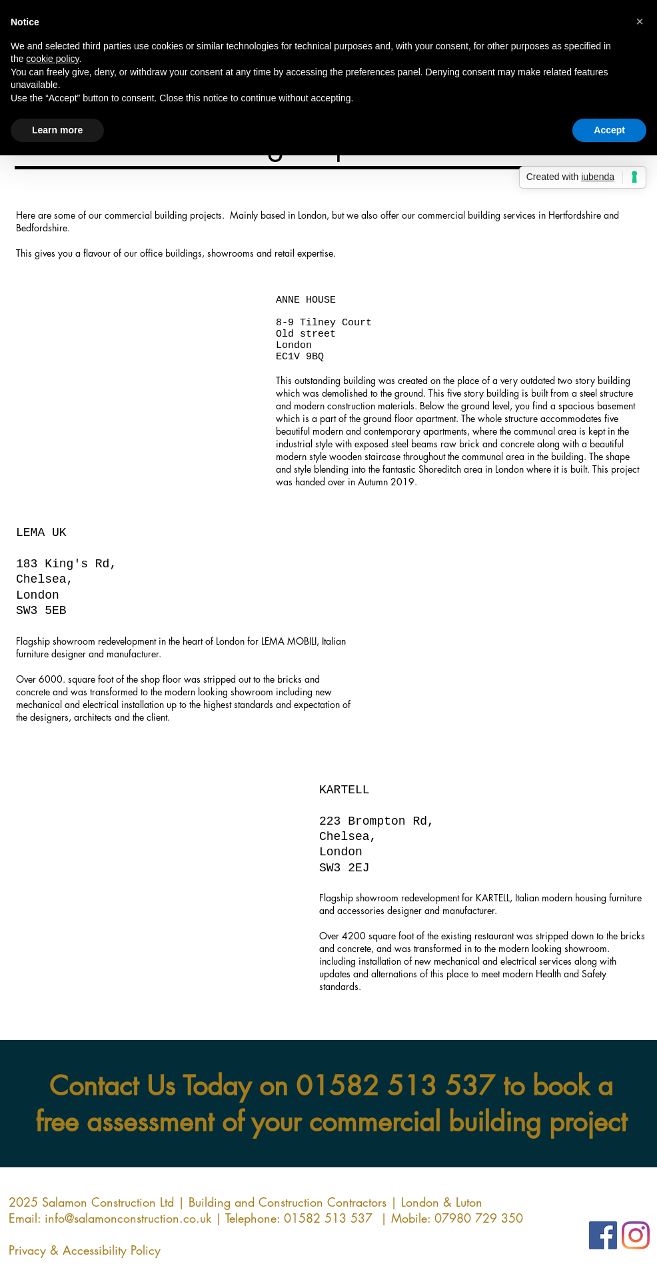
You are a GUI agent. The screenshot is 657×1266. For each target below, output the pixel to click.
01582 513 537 (395, 1086)
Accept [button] (609, 130)
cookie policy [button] (52, 58)
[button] (138, 417)
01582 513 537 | (337, 1218)
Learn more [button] (57, 130)
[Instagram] (636, 1235)
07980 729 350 (478, 1218)
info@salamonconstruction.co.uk (128, 1218)
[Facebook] (603, 1235)
